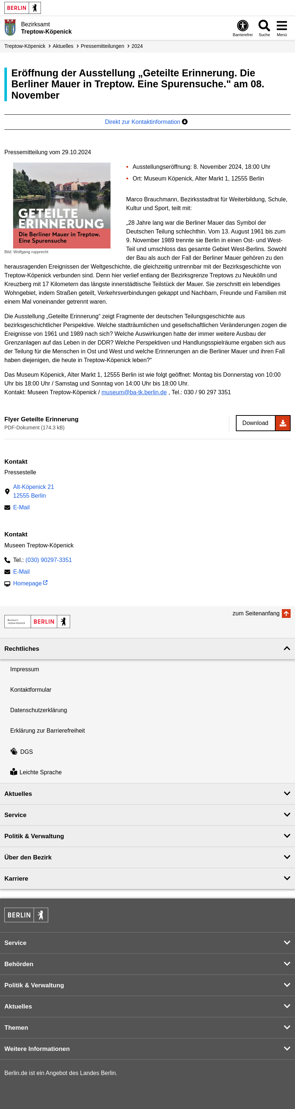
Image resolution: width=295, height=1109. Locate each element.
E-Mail (21, 508)
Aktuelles (63, 46)
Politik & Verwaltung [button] (34, 836)
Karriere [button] (16, 878)
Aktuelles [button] (18, 793)
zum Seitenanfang (256, 613)
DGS (21, 752)
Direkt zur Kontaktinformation (146, 122)
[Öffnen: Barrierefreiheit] (243, 28)
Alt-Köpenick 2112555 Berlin (33, 491)
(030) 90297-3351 (49, 560)
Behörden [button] (18, 964)
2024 (137, 46)
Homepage (27, 584)
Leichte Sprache (36, 773)
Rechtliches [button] (21, 648)
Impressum (24, 669)
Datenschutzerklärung (38, 710)
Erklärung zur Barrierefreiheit (47, 731)
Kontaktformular (30, 690)
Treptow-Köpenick (24, 46)
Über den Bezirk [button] (27, 857)
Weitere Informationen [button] (37, 1048)
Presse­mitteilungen (102, 46)
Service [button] (15, 815)
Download (255, 423)
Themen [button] (16, 1027)
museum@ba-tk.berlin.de (134, 392)
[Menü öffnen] (282, 28)
